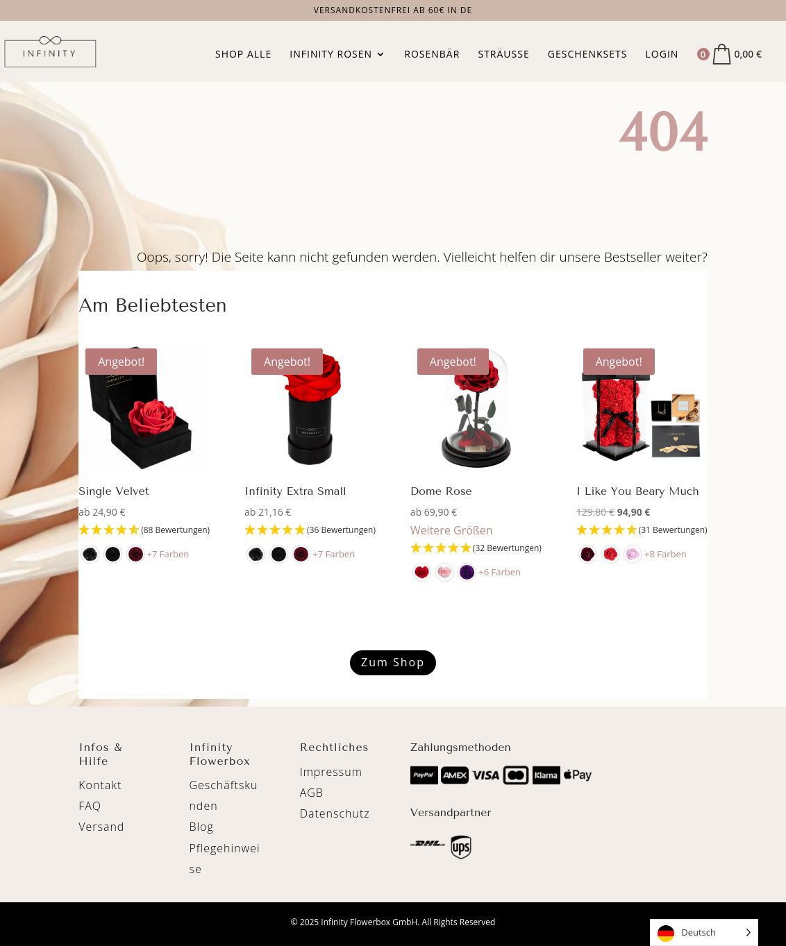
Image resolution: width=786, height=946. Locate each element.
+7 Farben (168, 554)
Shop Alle (243, 54)
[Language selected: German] (704, 932)
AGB (312, 792)
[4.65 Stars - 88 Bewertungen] (144, 530)
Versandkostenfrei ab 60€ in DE (393, 11)
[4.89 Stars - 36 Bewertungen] (310, 530)
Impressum (331, 771)
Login (662, 54)
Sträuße (503, 54)
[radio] (90, 554)
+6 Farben (500, 572)
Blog (201, 826)
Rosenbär (432, 54)
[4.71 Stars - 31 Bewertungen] (642, 530)
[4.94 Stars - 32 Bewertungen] (476, 548)
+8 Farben (666, 554)
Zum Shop (393, 662)
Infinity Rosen (331, 54)
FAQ (89, 805)
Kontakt (100, 785)
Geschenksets (588, 54)
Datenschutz (335, 813)
